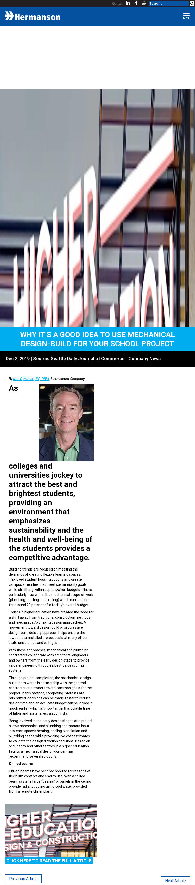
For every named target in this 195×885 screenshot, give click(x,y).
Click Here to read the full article (48, 860)
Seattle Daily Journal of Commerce (87, 358)
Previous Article (23, 878)
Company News (144, 358)
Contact (117, 3)
